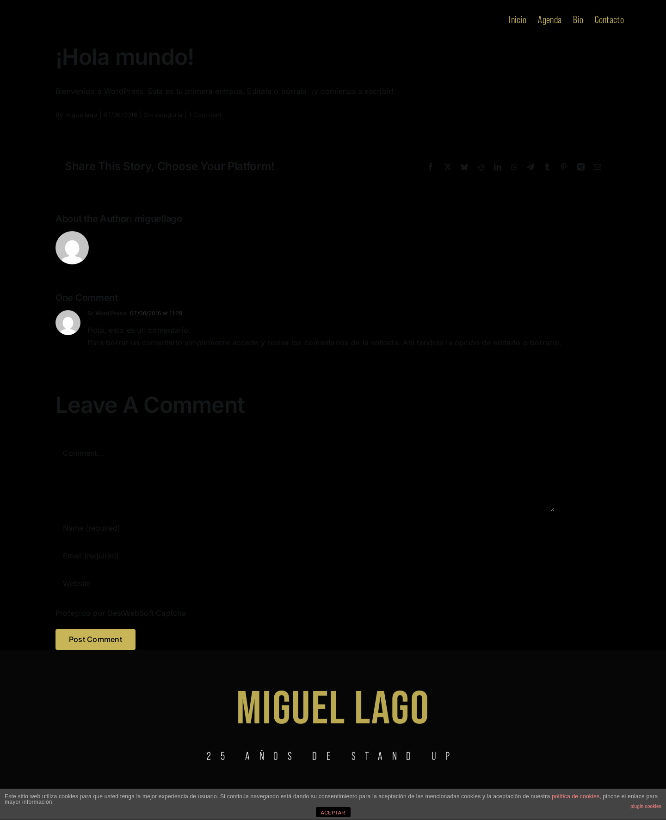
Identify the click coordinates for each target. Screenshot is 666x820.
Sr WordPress (106, 313)
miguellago (81, 114)
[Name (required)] (305, 527)
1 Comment (205, 114)
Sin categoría (163, 114)
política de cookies (575, 796)
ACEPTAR (333, 812)
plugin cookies (645, 806)
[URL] (305, 583)
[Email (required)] (305, 555)
